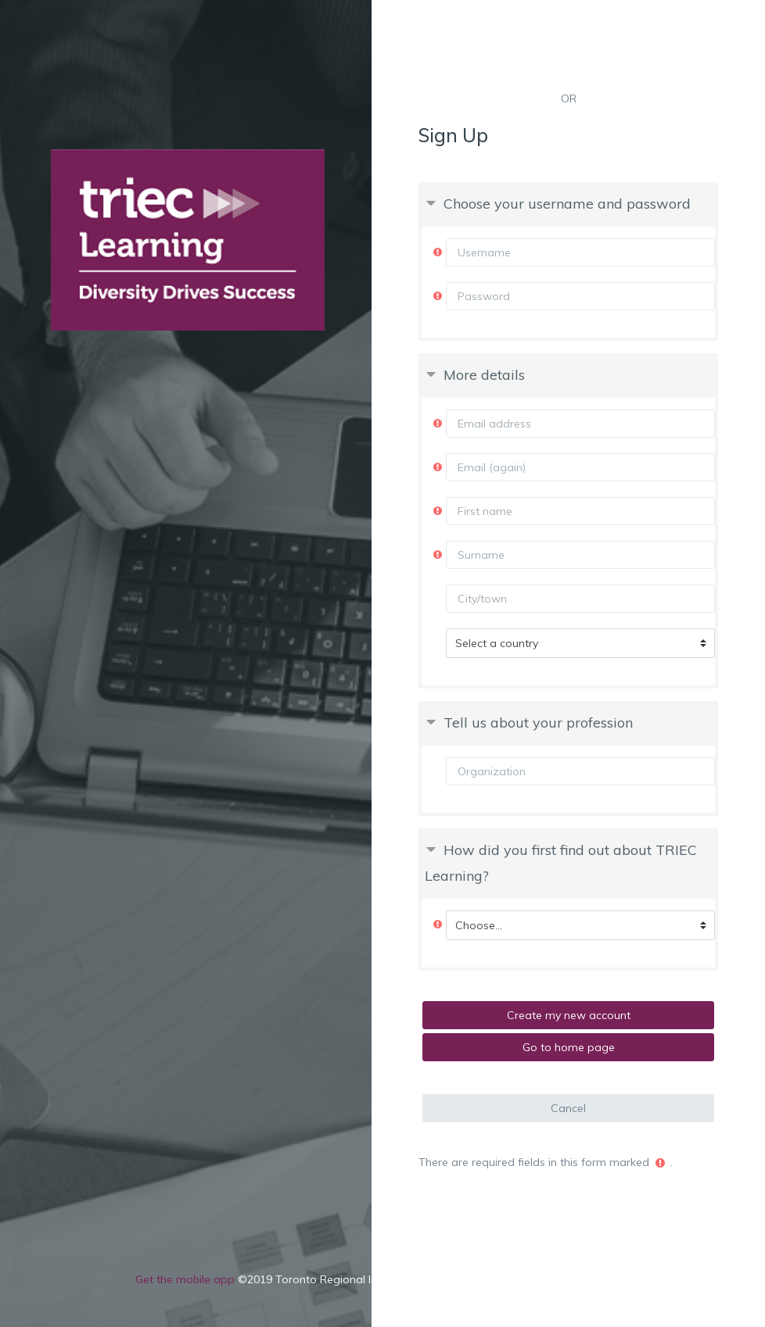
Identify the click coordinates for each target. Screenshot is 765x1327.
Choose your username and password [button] (567, 204)
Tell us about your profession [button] (538, 722)
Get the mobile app (185, 1279)
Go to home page (569, 1047)
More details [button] (484, 375)
